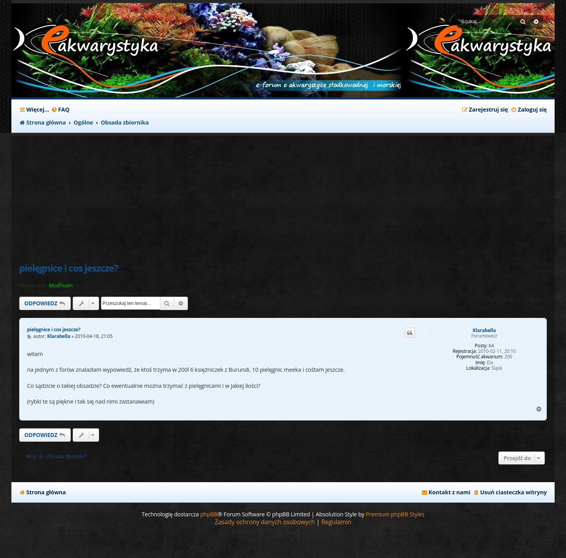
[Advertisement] (207, 195)
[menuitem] (60, 109)
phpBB (208, 514)
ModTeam (61, 285)
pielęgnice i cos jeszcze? (68, 267)
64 (491, 346)
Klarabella (484, 330)
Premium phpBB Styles (395, 514)
